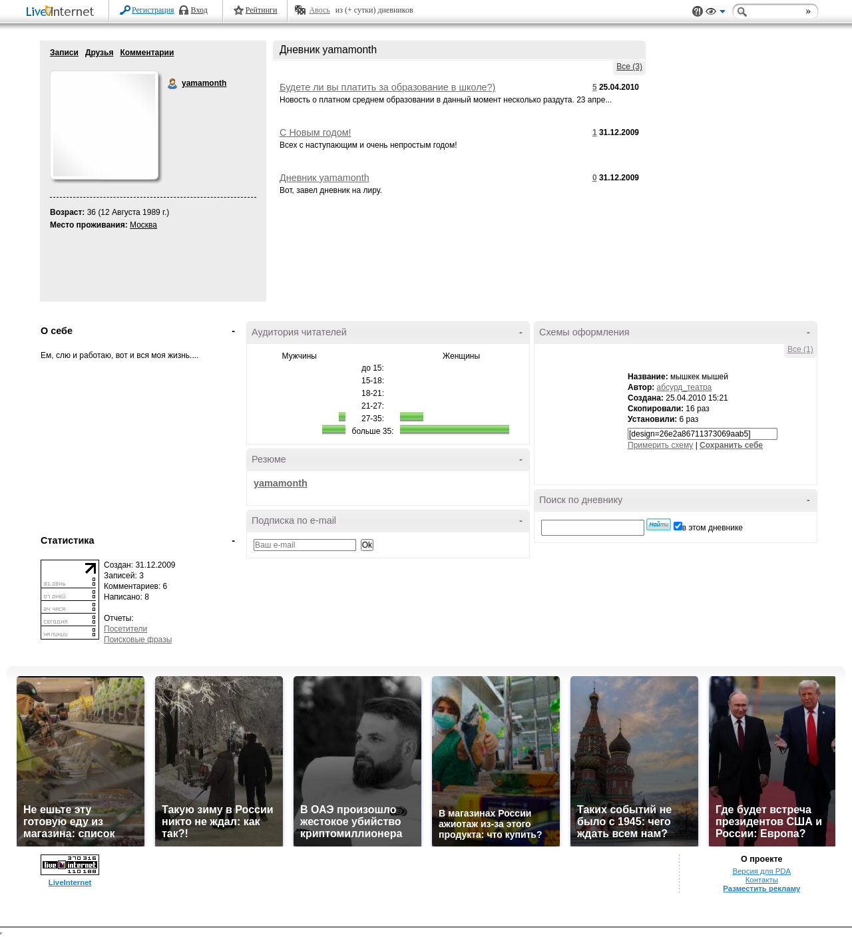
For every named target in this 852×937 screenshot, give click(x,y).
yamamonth (173, 84)
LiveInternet (63, 12)
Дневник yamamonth (324, 177)
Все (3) (629, 66)
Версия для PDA (761, 871)
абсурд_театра (684, 387)
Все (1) (800, 349)
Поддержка (697, 11)
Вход (199, 10)
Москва (143, 225)
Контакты (762, 880)
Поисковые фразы (138, 639)
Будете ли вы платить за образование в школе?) (387, 87)
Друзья (99, 52)
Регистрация (153, 10)
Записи (64, 52)
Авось (319, 10)
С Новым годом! (315, 132)
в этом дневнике (712, 527)
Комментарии (147, 52)
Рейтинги (262, 10)
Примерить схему (660, 445)
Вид (716, 13)
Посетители (125, 629)
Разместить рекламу (761, 888)
